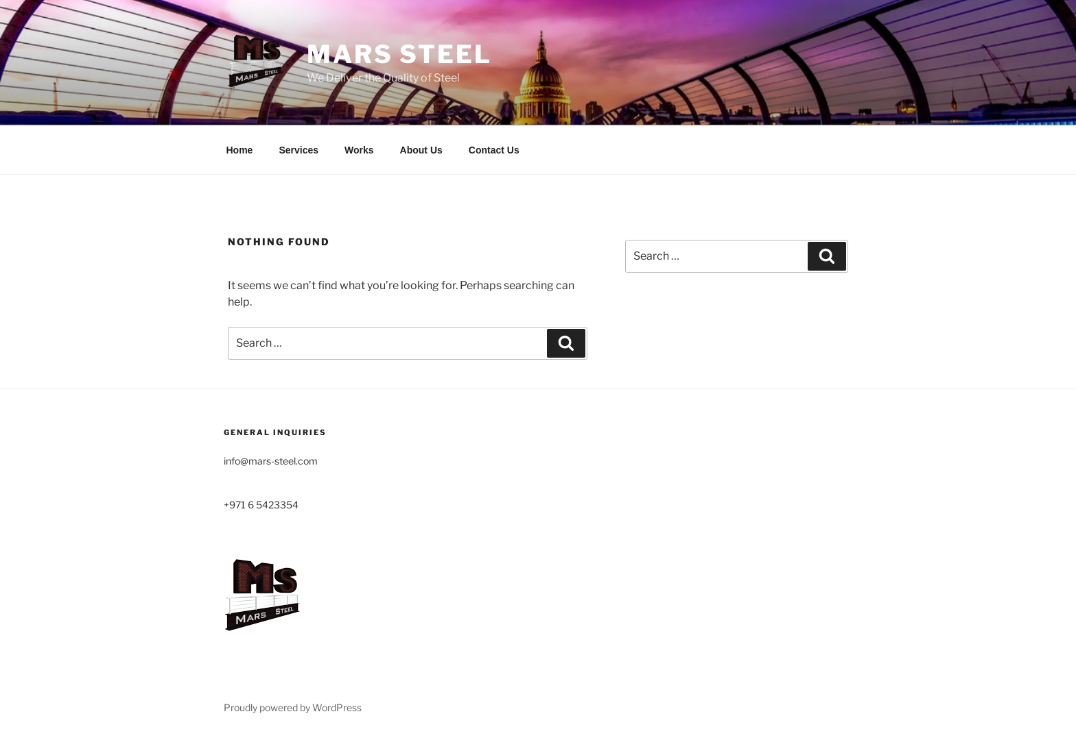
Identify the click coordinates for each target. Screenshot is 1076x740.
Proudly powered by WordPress (293, 707)
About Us (421, 150)
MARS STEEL (399, 54)
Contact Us (494, 150)
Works (359, 150)
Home (239, 150)
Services (298, 150)
